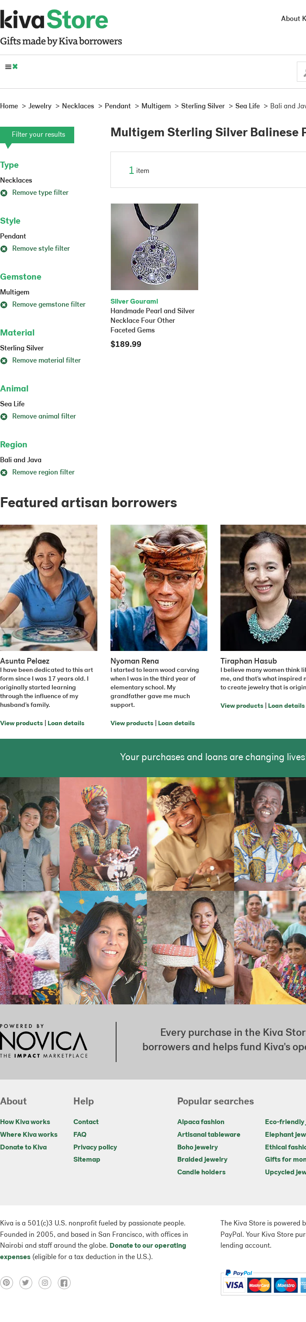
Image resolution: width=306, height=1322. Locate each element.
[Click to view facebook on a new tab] (66, 1282)
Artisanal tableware (209, 1135)
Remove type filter (34, 193)
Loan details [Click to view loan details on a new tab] (66, 723)
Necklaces (16, 180)
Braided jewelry (202, 1159)
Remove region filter (37, 472)
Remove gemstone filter (43, 304)
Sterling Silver (22, 348)
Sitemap (86, 1159)
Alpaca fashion (200, 1122)
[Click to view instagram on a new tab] (48, 1282)
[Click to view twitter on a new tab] (28, 1282)
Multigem (14, 292)
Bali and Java (20, 460)
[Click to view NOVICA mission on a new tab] (43, 1041)
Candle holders (201, 1172)
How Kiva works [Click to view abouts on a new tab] (25, 1122)
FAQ (79, 1135)
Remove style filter (35, 249)
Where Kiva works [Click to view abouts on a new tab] (29, 1135)
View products (21, 723)
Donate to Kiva (23, 1147)
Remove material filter (40, 360)
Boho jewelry (197, 1147)
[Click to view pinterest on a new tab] (9, 1282)
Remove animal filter (38, 416)
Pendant (13, 236)
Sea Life (12, 404)
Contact (86, 1122)
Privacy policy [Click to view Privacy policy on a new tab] (95, 1147)
